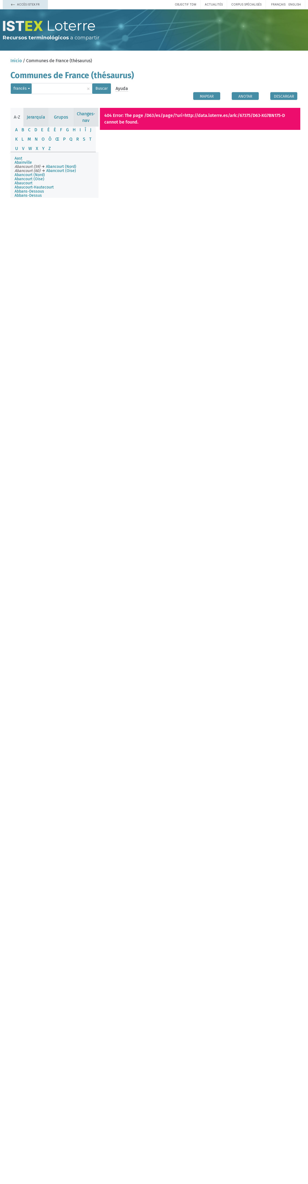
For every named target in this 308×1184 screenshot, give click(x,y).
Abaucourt (23, 183)
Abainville (23, 162)
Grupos (61, 117)
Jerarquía (36, 117)
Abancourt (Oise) (29, 179)
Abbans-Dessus (28, 195)
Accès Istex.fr (25, 4)
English (294, 4)
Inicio (16, 60)
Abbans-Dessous (29, 191)
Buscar (102, 88)
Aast (18, 158)
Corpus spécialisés (246, 4)
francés (20, 88)
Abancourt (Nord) (30, 175)
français (278, 4)
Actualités (214, 4)
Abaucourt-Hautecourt (34, 187)
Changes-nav (86, 117)
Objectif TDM (185, 4)
